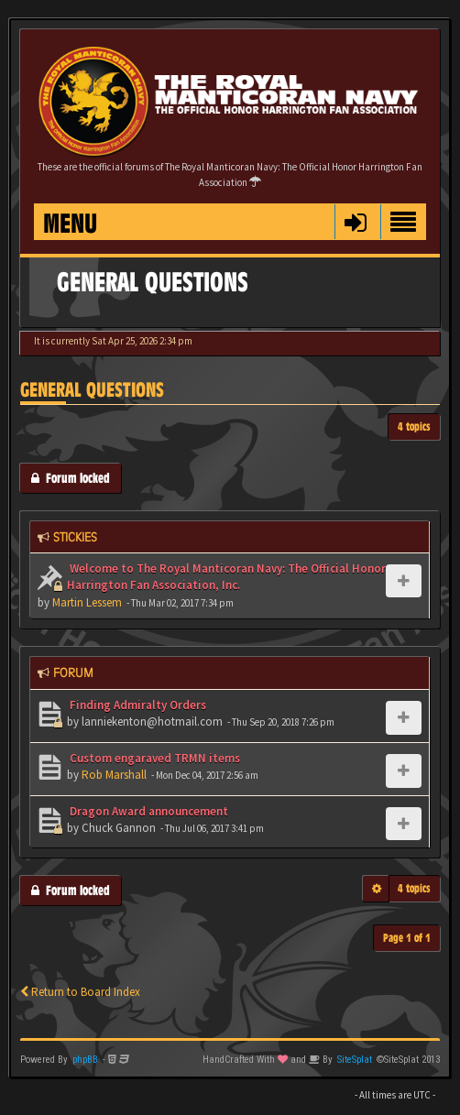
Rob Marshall (114, 774)
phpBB (85, 1060)
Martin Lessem (87, 602)
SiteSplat (354, 1060)
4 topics (414, 426)
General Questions (92, 389)
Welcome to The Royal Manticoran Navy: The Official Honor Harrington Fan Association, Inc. (226, 577)
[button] (355, 221)
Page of (407, 938)
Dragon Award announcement (147, 811)
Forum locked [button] (70, 478)
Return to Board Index (80, 992)
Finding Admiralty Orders (136, 705)
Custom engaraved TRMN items (153, 758)
